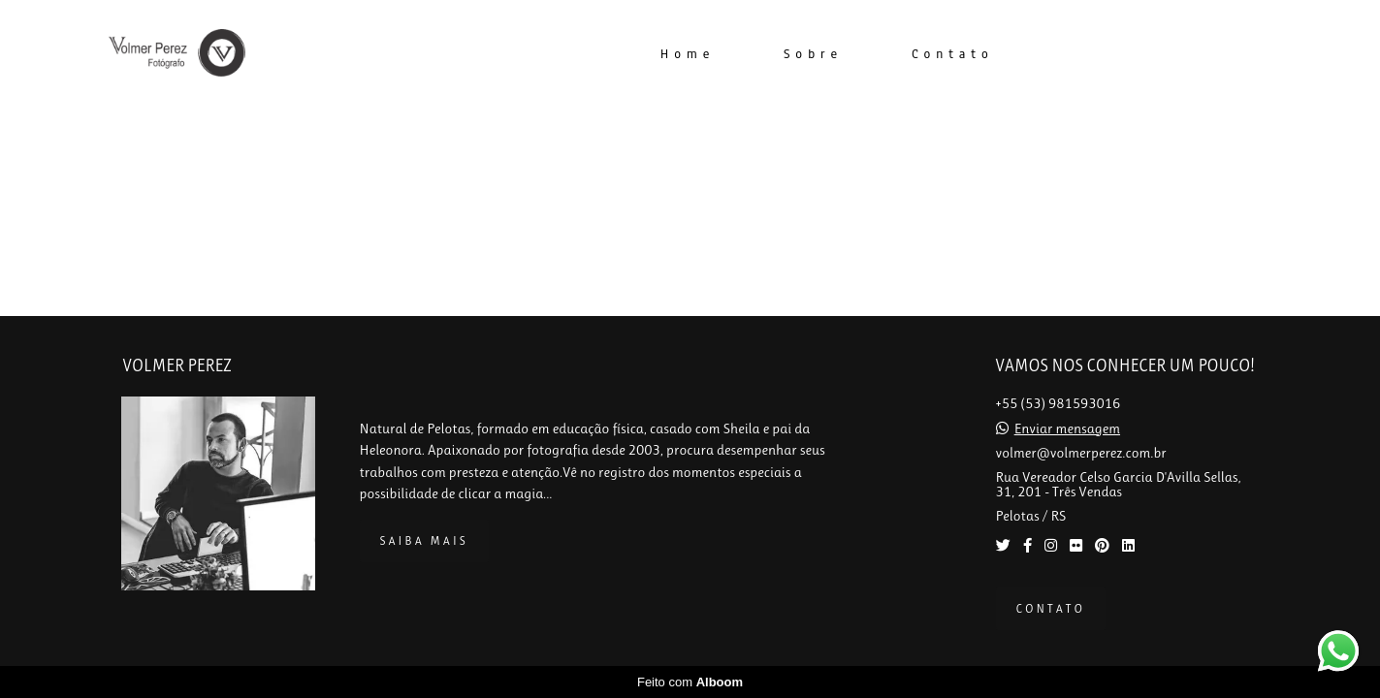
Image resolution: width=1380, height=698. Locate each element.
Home (687, 54)
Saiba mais (424, 541)
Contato (953, 54)
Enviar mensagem (1067, 429)
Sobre (813, 54)
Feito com (690, 682)
